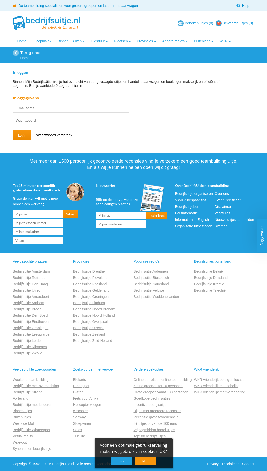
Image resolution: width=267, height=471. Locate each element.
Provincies (145, 41)
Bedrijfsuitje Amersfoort (31, 297)
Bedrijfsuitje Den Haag (30, 284)
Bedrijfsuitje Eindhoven (31, 322)
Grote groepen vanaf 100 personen (161, 392)
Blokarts (79, 380)
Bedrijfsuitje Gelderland (91, 290)
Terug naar (30, 53)
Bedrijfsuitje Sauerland (151, 284)
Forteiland (20, 398)
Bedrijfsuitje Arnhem (28, 303)
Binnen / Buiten (70, 41)
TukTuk (79, 436)
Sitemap (221, 226)
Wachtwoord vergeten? (54, 135)
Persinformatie (186, 213)
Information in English (192, 220)
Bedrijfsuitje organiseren (194, 194)
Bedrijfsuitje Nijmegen (30, 347)
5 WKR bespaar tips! (191, 200)
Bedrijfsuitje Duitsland (211, 278)
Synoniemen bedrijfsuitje (32, 449)
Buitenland (202, 41)
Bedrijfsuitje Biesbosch (151, 278)
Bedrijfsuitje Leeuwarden (32, 334)
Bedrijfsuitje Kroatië (209, 284)
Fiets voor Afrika (85, 398)
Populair (42, 41)
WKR (223, 41)
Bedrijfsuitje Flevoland (90, 278)
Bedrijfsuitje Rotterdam (31, 278)
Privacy (213, 464)
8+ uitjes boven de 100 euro (155, 423)
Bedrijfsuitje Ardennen (151, 271)
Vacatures (222, 213)
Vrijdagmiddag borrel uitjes (154, 430)
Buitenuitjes (22, 417)
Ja (122, 461)
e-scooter (80, 411)
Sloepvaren (82, 423)
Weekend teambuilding (31, 380)
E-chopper (81, 386)
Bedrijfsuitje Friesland (90, 284)
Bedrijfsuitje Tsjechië (210, 290)
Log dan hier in (70, 86)
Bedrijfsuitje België (208, 271)
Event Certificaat (228, 200)
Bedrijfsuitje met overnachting (36, 386)
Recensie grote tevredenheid (156, 417)
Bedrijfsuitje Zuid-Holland (92, 341)
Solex (77, 430)
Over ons (222, 194)
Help (242, 6)
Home (22, 41)
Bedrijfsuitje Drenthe (89, 271)
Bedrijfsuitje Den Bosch (31, 315)
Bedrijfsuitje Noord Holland (94, 315)
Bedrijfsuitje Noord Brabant (94, 309)
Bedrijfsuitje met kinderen (32, 405)
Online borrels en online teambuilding (163, 380)
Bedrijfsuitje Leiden (28, 341)
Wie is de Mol (23, 423)
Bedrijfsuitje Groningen (31, 328)
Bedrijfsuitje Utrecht (28, 290)
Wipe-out (20, 442)
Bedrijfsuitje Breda (27, 309)
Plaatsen (121, 41)
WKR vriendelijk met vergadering (219, 392)
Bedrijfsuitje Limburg (89, 303)
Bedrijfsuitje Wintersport (31, 430)
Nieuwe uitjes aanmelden (234, 220)
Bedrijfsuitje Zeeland (89, 334)
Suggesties (262, 236)
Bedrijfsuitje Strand (28, 392)
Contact (248, 464)
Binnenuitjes (22, 411)
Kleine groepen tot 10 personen (158, 386)
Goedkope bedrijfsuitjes (152, 398)
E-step (78, 392)
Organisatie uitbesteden (193, 226)
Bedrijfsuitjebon (187, 207)
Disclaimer (223, 207)
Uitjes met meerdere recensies (157, 411)
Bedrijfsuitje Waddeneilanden (156, 297)
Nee (145, 461)
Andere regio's (173, 41)
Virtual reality (23, 436)
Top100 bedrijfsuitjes (150, 436)
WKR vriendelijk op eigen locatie (219, 380)
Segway (79, 417)
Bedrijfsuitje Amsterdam (31, 271)
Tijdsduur (98, 41)
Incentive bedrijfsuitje (150, 405)
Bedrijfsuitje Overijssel (90, 322)
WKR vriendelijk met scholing (217, 386)
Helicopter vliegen (87, 405)
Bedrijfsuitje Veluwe (149, 290)
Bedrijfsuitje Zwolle (27, 353)
